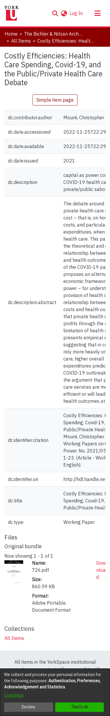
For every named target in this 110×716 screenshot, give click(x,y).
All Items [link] (21, 41)
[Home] (11, 13)
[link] (14, 638)
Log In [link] (76, 13)
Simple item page (55, 100)
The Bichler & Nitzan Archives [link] (53, 34)
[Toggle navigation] (97, 13)
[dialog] (55, 692)
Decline (28, 707)
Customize (13, 695)
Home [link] (11, 34)
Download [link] (101, 570)
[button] (55, 13)
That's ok (79, 707)
